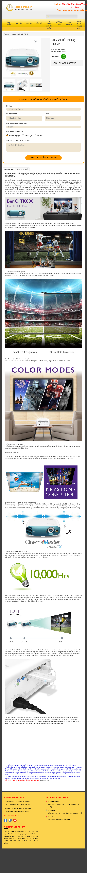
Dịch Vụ (29, 23)
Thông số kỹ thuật (22, 169)
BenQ (63, 49)
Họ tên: (9, 106)
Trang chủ (7, 34)
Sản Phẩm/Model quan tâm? (16, 124)
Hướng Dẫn (59, 23)
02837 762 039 (14, 805)
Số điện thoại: (11, 114)
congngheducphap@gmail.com (19, 811)
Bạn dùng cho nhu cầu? (15, 131)
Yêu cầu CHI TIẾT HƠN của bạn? (18, 141)
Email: (47, 114)
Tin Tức (19, 23)
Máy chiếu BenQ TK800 (20, 34)
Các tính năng (9, 169)
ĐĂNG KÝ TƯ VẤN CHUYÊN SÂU (43, 158)
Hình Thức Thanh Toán (79, 25)
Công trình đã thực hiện (49, 25)
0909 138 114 (68, 4)
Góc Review (69, 23)
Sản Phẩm (9, 23)
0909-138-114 (44, 780)
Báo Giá (39, 23)
